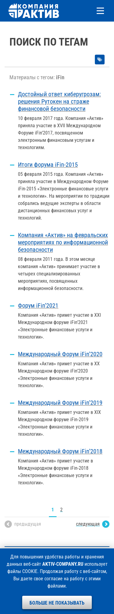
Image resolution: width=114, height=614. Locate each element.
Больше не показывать (57, 603)
